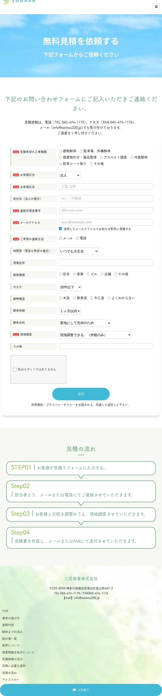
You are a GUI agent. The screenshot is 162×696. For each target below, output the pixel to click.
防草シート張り (72, 163)
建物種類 (19, 274)
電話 (81, 238)
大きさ (17, 286)
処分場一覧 (9, 638)
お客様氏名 (27, 186)
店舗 (106, 274)
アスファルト (10, 679)
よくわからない (121, 298)
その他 (97, 163)
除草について (11, 645)
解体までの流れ (12, 631)
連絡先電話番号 (30, 210)
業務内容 (8, 624)
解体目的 (19, 322)
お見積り (83, 689)
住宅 (64, 274)
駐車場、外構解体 (95, 151)
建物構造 (19, 298)
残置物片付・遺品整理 (78, 157)
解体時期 (19, 310)
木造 (64, 298)
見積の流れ (9, 672)
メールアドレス (30, 222)
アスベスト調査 (113, 157)
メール (66, 238)
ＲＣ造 (97, 298)
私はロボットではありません (34, 370)
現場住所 (19, 262)
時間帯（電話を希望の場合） (32, 250)
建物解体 (67, 151)
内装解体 (139, 157)
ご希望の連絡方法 (32, 238)
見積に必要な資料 (14, 665)
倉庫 (78, 274)
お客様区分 (27, 174)
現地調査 (26, 334)
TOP (5, 611)
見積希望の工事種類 (33, 151)
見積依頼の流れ (12, 659)
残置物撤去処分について (18, 652)
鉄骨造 (80, 298)
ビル (92, 274)
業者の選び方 (11, 618)
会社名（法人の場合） (28, 198)
